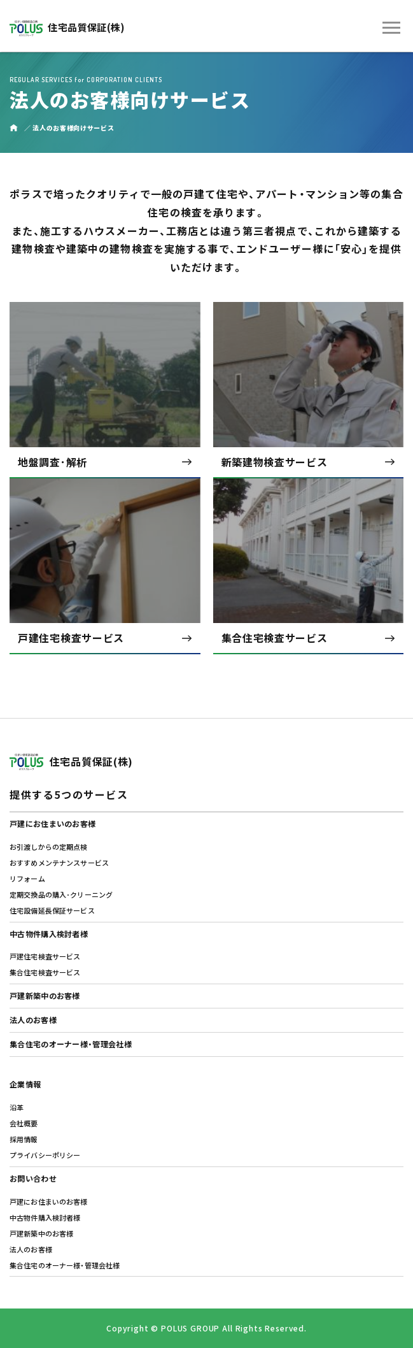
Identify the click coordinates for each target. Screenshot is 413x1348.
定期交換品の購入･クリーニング (61, 894)
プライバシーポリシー (45, 1155)
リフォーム (27, 878)
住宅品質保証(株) (67, 27)
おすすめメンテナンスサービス (59, 862)
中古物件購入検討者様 (49, 933)
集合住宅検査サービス (45, 972)
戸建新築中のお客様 (45, 995)
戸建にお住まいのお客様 (52, 823)
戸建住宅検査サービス (45, 956)
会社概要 (24, 1123)
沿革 (17, 1107)
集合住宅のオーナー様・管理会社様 (71, 1043)
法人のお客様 (33, 1019)
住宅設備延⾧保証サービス (52, 910)
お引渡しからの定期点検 (49, 847)
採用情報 (24, 1139)
